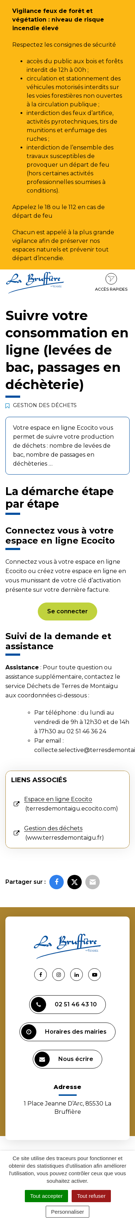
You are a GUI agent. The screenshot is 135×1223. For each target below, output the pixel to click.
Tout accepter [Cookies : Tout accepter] (46, 1196)
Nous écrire (64, 1059)
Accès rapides (111, 282)
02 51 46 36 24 (86, 731)
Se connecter (67, 611)
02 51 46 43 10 (64, 1004)
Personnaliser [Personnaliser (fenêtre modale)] (67, 1212)
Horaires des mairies (64, 1031)
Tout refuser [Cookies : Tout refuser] (91, 1196)
